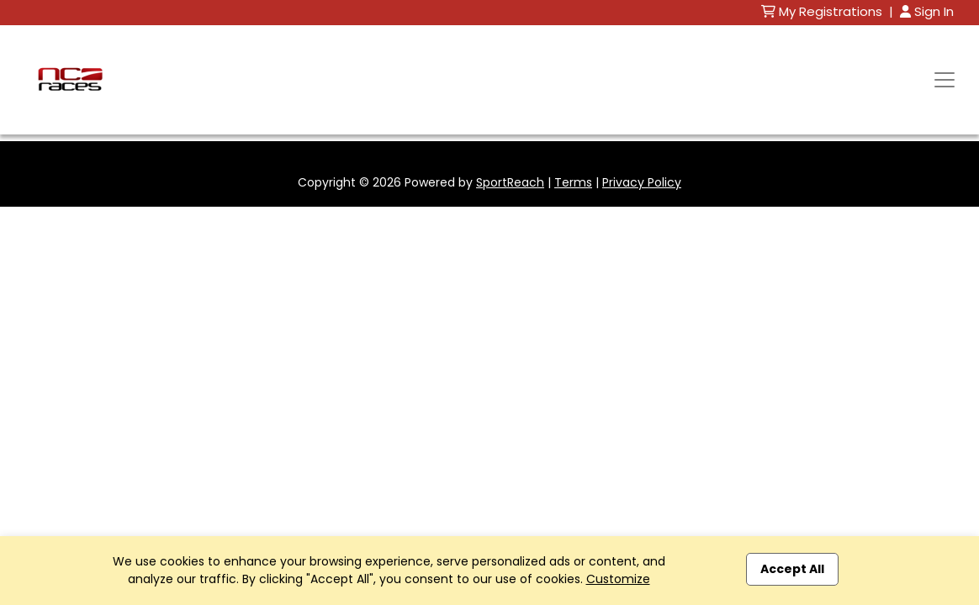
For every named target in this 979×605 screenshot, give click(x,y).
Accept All (792, 568)
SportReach (510, 182)
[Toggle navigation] (944, 80)
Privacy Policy (641, 182)
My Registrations (823, 11)
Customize (618, 579)
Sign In (927, 11)
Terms (573, 182)
